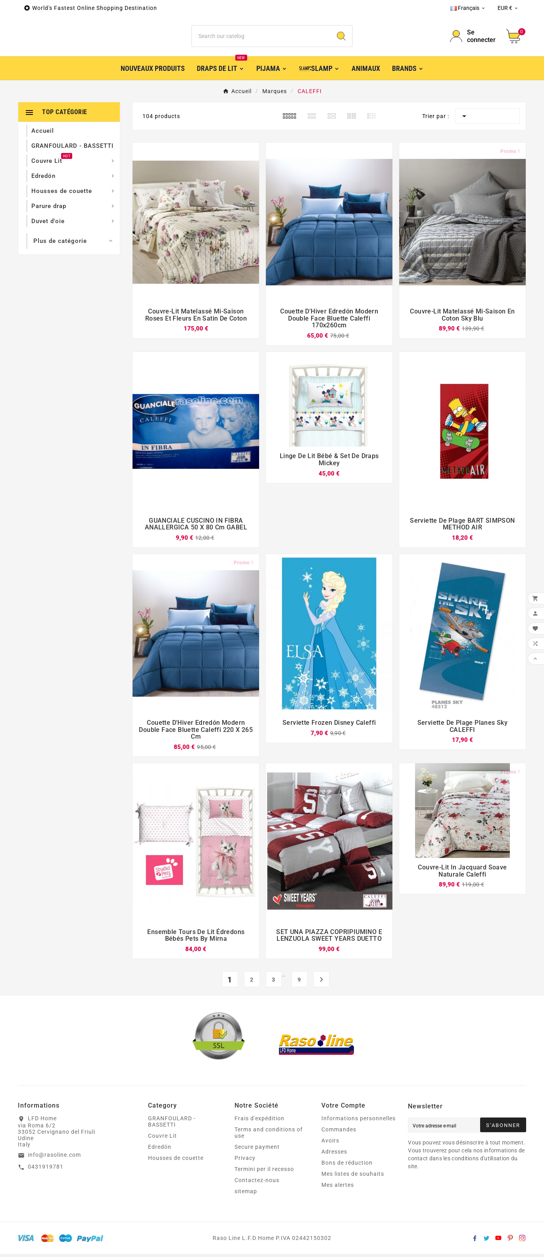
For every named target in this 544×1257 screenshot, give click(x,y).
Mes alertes (337, 1188)
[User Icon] (473, 37)
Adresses (334, 1155)
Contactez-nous (257, 1183)
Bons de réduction (347, 1166)
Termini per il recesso (264, 1172)
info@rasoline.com (54, 1158)
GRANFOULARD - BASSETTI (172, 1124)
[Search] (341, 37)
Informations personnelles (358, 1121)
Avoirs (330, 1143)
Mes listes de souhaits (352, 1177)
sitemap (246, 1194)
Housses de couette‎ (176, 1161)
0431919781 (45, 1170)
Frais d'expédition (259, 1121)
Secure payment (257, 1150)
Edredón (159, 1150)
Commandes (338, 1132)
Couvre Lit (162, 1139)
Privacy (245, 1161)
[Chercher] (261, 37)
